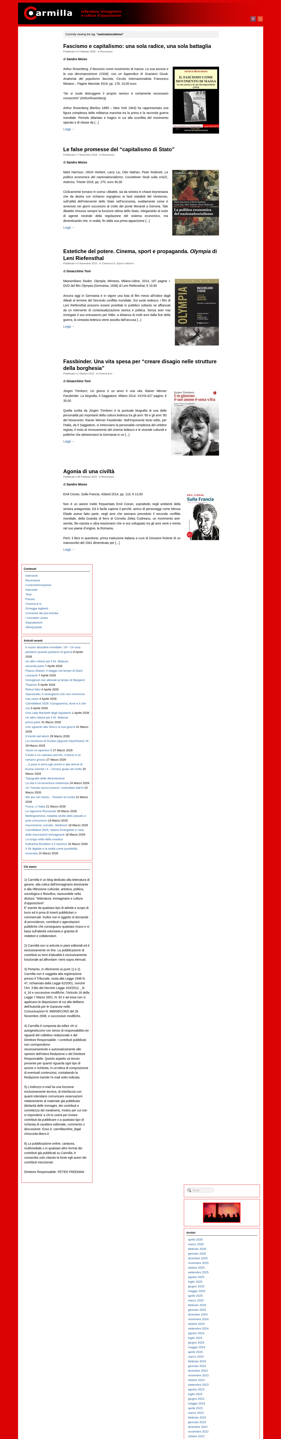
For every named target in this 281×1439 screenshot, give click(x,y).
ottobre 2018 (229, 508)
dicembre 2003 (230, 1342)
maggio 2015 (229, 700)
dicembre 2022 (230, 274)
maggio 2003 (229, 1374)
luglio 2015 (228, 691)
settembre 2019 (231, 456)
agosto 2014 (229, 742)
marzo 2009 (228, 1047)
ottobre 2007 (229, 1126)
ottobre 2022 (229, 283)
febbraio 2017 (230, 602)
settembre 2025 (231, 119)
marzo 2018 (228, 541)
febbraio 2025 (230, 152)
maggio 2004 (229, 1318)
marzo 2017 (228, 597)
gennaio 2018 (230, 550)
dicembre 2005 (230, 1229)
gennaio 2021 (230, 382)
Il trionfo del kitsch (37, 246)
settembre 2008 (231, 1075)
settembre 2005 (231, 1243)
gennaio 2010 (230, 1000)
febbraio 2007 (230, 1164)
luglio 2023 (228, 241)
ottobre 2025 (229, 115)
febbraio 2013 (230, 826)
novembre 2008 (231, 1065)
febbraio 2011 (230, 939)
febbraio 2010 (230, 995)
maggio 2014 (229, 756)
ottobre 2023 (229, 227)
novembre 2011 (231, 897)
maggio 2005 (229, 1262)
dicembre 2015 (230, 667)
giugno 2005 (229, 1257)
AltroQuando (33, 95)
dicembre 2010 (230, 948)
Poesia (30, 66)
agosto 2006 (229, 1192)
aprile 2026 (228, 87)
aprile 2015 (228, 705)
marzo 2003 (228, 1384)
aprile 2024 (228, 199)
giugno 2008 (229, 1089)
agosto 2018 (229, 517)
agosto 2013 (229, 798)
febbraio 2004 (230, 1332)
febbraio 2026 (230, 96)
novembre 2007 (231, 1121)
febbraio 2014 (230, 770)
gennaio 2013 (230, 831)
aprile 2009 (228, 1042)
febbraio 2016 (230, 658)
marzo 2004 (228, 1328)
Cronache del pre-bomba (41, 81)
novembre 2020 (231, 391)
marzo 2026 (228, 91)
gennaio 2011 (230, 944)
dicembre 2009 (230, 1004)
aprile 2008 (228, 1098)
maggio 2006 (229, 1206)
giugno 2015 (229, 695)
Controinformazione (38, 52)
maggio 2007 (229, 1150)
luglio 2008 (228, 1084)
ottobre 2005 (229, 1239)
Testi (28, 62)
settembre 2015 (231, 681)
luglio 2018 (228, 522)
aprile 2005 (228, 1267)
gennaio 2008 (230, 1112)
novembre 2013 (231, 784)
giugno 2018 (229, 527)
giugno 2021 (229, 358)
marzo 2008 (228, 1103)
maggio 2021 (229, 363)
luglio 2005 (228, 1253)
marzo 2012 (228, 878)
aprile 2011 (228, 929)
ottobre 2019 (229, 452)
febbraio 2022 (230, 321)
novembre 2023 (231, 222)
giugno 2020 (229, 414)
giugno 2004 (229, 1313)
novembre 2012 (231, 840)
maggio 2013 (229, 812)
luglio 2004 (228, 1309)
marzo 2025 (228, 147)
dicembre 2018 (230, 499)
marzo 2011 (228, 934)
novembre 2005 (231, 1234)
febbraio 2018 (230, 545)
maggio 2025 (229, 138)
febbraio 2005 (230, 1276)
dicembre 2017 (230, 555)
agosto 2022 (229, 293)
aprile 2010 (228, 986)
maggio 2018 (229, 531)
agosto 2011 (229, 911)
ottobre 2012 (229, 845)
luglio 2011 (228, 915)
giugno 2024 (229, 190)
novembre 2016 (231, 616)
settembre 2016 (231, 625)
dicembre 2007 (230, 1117)
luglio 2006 (228, 1196)
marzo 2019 (228, 485)
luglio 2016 (228, 634)
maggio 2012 (229, 869)
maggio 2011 (229, 925)
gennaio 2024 (230, 213)
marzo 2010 (228, 990)
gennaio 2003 (230, 1393)
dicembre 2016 (230, 611)
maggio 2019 (229, 475)
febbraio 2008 (230, 1107)
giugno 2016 (229, 639)
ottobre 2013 (229, 789)
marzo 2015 (228, 709)
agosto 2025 (229, 124)
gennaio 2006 (230, 1224)
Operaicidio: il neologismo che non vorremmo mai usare (42, 190)
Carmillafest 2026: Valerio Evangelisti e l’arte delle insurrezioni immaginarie (42, 415)
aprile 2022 (228, 311)
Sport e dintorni (131, 274)
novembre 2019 (231, 447)
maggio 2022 (229, 307)
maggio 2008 (229, 1093)
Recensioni (112, 58)
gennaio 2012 (230, 887)
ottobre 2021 (229, 339)
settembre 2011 (231, 906)
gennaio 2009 (230, 1056)
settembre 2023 (231, 232)
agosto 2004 (229, 1304)
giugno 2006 (229, 1201)
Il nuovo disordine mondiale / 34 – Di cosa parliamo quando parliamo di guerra (43, 120)
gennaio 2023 (230, 269)
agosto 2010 (229, 967)
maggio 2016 (229, 644)
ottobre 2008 (229, 1070)
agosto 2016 (229, 630)
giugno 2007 (229, 1145)
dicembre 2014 (230, 723)
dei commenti (233, 1423)
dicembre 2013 (230, 780)
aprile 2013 (228, 817)
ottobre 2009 (229, 1014)
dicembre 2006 (230, 1173)
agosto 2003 (229, 1360)
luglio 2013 (228, 803)
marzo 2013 (228, 822)
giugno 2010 (229, 976)
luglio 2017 (228, 578)
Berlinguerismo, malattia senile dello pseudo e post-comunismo (43, 391)
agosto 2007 (229, 1136)
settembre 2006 (231, 1187)
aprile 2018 (228, 536)
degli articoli (232, 1418)
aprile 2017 (228, 592)
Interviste (31, 57)
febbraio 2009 (230, 1051)
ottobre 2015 (229, 677)
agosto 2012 (229, 855)
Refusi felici (33, 180)
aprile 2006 (228, 1210)
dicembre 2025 (230, 105)
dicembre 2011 (230, 892)
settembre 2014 (231, 737)
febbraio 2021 (230, 377)
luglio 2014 (228, 747)
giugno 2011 (229, 920)
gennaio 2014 (230, 775)
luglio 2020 (228, 410)
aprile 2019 (228, 480)
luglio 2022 (228, 297)
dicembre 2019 (230, 442)
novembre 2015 (231, 672)
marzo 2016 (228, 653)
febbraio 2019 (230, 489)
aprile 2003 (228, 1379)
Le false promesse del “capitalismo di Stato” (124, 158)
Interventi (31, 43)
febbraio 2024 (230, 208)
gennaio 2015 (230, 719)
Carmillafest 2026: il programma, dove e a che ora (42, 204)
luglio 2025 (228, 129)
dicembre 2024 (230, 161)
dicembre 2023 (230, 218)
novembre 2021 (231, 335)
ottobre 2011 (229, 901)
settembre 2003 (231, 1356)
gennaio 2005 (230, 1281)
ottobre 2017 (229, 564)
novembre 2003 (231, 1346)
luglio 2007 (228, 1140)
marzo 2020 (228, 428)
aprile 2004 (228, 1323)
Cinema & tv (114, 274)
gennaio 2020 (230, 438)
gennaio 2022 (230, 325)
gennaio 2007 (230, 1168)
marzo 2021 (228, 372)
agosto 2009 (229, 1023)
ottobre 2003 (229, 1351)
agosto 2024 (229, 180)
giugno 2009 (229, 1032)
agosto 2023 (229, 236)
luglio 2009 (228, 1028)
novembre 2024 (231, 166)
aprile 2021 (228, 368)
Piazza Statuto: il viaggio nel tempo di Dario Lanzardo (41, 157)
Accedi (225, 1413)
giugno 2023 (229, 246)
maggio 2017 (229, 588)
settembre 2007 (231, 1131)
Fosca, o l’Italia (35, 368)
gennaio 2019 (230, 494)
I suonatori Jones (36, 85)
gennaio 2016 (230, 663)
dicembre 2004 (230, 1285)
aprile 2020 (228, 424)
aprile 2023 (228, 255)
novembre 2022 (231, 279)
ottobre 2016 (229, 620)
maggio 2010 (229, 981)
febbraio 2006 (230, 1220)
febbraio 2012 (230, 883)
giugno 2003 (229, 1370)
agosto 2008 (229, 1079)
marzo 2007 (228, 1159)
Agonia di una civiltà (94, 482)
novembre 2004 (231, 1290)
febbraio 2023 (230, 264)
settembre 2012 (231, 850)
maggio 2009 (229, 1037)
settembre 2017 (231, 569)
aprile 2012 (228, 873)
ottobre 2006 (229, 1182)
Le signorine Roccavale (40, 377)
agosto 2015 (229, 686)
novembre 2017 (231, 560)
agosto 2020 (229, 405)
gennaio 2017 (230, 606)
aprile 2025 (228, 143)
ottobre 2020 (229, 396)
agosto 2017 (229, 574)
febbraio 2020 (230, 433)
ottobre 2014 (229, 733)
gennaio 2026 (230, 101)
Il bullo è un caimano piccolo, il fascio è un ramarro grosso (39, 283)
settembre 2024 (231, 176)
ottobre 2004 (229, 1295)
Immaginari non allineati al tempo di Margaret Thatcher (42, 171)
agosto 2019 (229, 461)
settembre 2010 (231, 962)
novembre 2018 (231, 503)
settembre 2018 (231, 513)
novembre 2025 (231, 110)
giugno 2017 (229, 583)
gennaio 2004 (230, 1337)
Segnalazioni (33, 90)
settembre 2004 (231, 1299)
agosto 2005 (229, 1248)
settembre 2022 (231, 288)
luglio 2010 (228, 972)
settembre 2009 (231, 1018)
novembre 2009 (231, 1009)
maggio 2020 (229, 419)
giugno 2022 (229, 302)
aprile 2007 (228, 1154)
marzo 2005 (228, 1271)
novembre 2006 (231, 1178)
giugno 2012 (229, 864)
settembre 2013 (231, 794)
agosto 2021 (229, 349)
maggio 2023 (229, 250)
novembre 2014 (231, 728)
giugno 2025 (229, 133)
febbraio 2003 (230, 1388)
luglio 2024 (228, 185)
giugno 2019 (229, 471)
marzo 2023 (228, 260)
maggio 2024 (229, 194)
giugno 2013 (229, 808)
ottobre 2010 (229, 958)
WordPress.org (230, 1427)
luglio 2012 (228, 859)
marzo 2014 (228, 766)
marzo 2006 (228, 1215)
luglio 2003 (228, 1365)
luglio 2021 (228, 353)
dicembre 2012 (230, 836)
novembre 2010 (231, 953)
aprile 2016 (228, 648)
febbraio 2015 (230, 714)
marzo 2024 (228, 204)
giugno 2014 (229, 752)
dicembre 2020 (230, 386)
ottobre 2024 (229, 171)
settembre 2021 (231, 344)
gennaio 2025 (230, 157)
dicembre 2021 (230, 330)
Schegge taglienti (36, 76)
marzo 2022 (228, 316)
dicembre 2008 (230, 1061)
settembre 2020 (231, 400)
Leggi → (75, 141)
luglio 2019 (228, 466)
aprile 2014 (228, 761)
